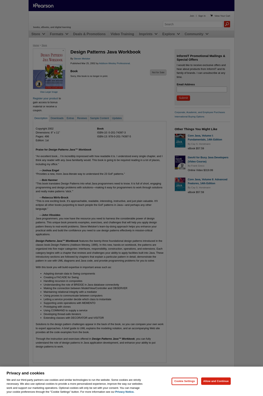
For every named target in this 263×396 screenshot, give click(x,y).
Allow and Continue (216, 389)
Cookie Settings (184, 389)
